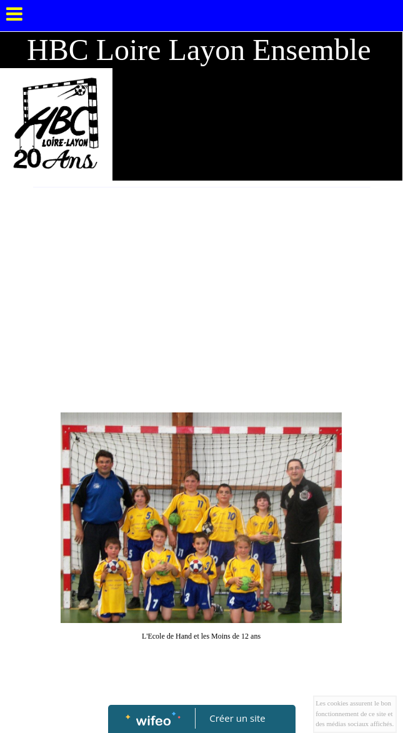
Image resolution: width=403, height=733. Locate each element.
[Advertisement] (201, 281)
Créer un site (237, 718)
